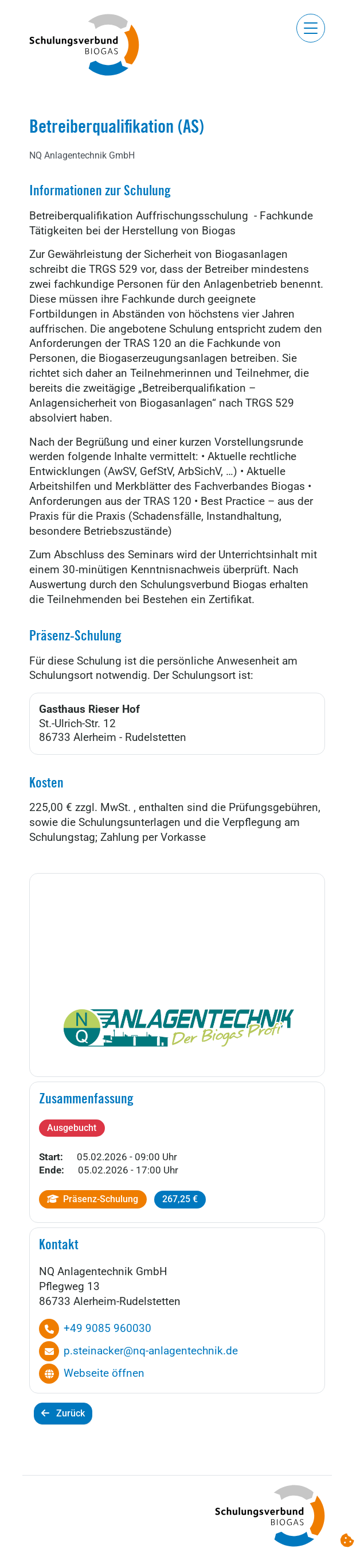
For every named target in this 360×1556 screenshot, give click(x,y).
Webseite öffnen (104, 1373)
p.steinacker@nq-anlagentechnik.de (151, 1351)
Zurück (63, 1413)
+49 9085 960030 (107, 1328)
